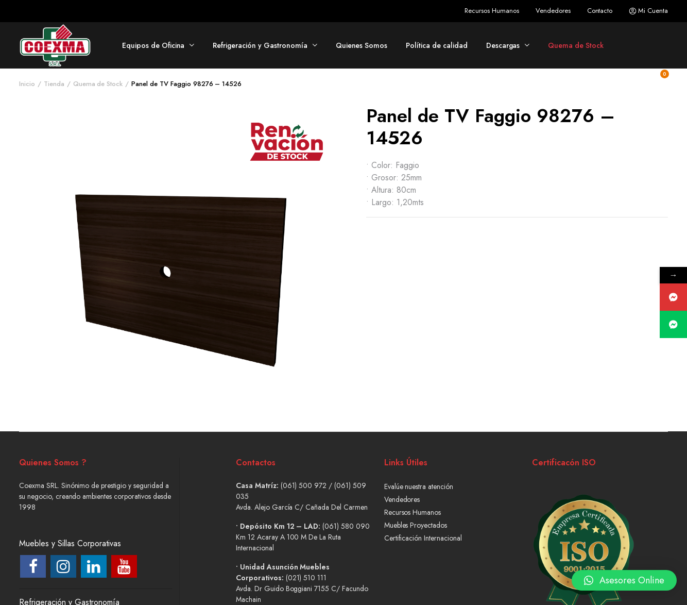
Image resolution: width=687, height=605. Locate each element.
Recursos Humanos (492, 10)
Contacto (600, 10)
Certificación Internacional (423, 538)
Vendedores (553, 10)
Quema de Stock (576, 45)
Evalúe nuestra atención (418, 486)
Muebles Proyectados (415, 525)
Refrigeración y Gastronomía (260, 45)
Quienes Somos (362, 45)
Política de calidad (436, 45)
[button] (624, 575)
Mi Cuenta (648, 10)
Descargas (503, 45)
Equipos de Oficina (153, 45)
